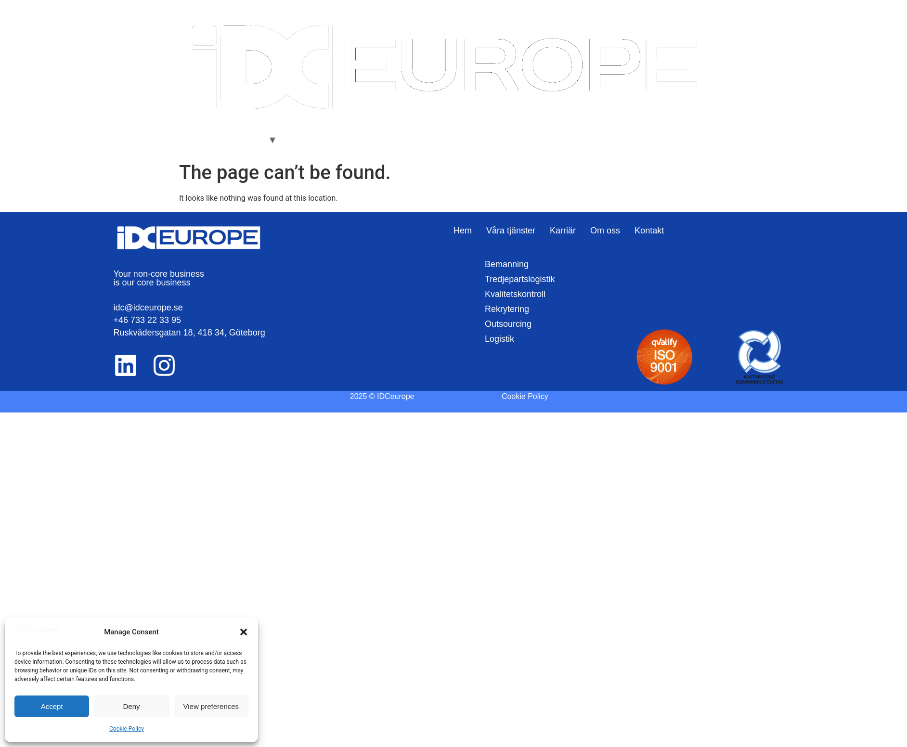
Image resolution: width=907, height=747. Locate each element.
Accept (52, 706)
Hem (194, 139)
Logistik (499, 339)
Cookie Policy (126, 728)
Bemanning (507, 264)
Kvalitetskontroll (515, 294)
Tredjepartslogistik (520, 279)
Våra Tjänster (239, 139)
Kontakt (381, 139)
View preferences (211, 706)
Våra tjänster (510, 230)
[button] (243, 632)
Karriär (301, 139)
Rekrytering (507, 309)
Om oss (340, 139)
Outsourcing (508, 324)
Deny (131, 706)
